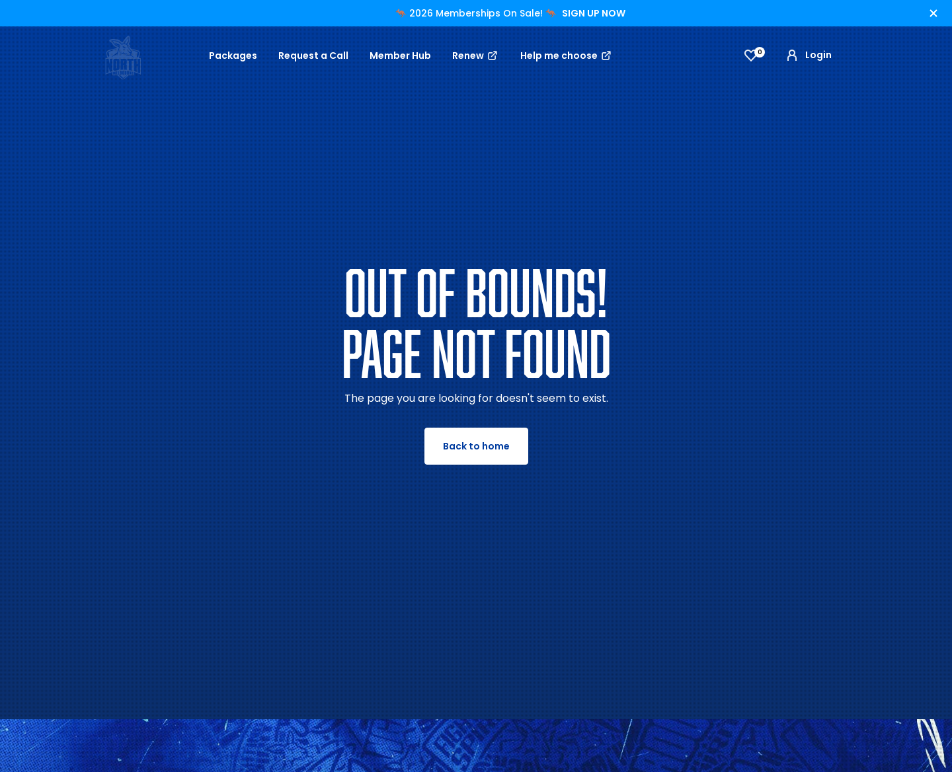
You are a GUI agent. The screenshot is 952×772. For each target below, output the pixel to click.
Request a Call (313, 55)
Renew (475, 55)
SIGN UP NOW (593, 13)
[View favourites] (751, 55)
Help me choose (566, 55)
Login (808, 55)
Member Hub (400, 55)
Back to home (476, 446)
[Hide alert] (933, 13)
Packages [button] (233, 55)
